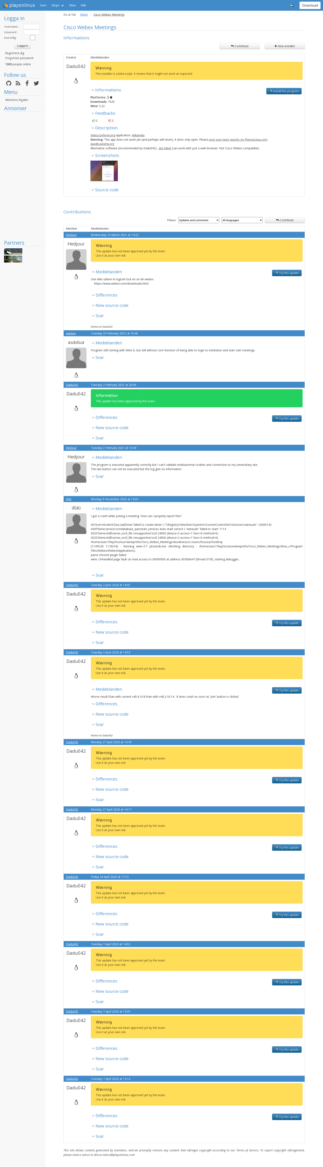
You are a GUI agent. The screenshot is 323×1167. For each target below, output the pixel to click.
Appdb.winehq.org (102, 144)
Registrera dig (14, 53)
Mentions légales (16, 100)
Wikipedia (138, 135)
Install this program (284, 91)
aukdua (71, 333)
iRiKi (68, 499)
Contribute (240, 46)
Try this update (287, 273)
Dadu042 (76, 66)
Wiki (83, 5)
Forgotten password (19, 58)
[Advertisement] (22, 175)
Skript (55, 5)
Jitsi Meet (165, 148)
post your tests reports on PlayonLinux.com (238, 139)
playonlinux (18, 5)
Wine (72, 5)
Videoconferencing (102, 135)
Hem (43, 5)
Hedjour (71, 235)
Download (310, 5)
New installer (285, 46)
